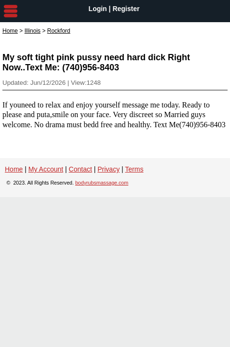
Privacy (108, 169)
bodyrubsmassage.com (101, 183)
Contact (80, 169)
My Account (45, 169)
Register (125, 9)
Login (98, 9)
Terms (134, 169)
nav (10, 11)
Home (10, 30)
